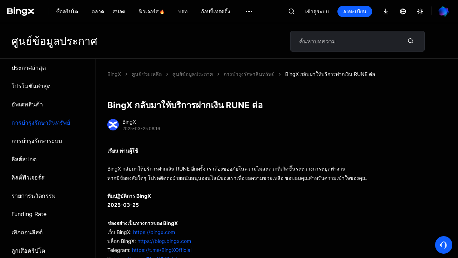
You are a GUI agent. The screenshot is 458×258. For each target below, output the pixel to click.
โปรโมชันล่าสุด (30, 86)
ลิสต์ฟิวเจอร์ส (28, 177)
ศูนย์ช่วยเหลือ (147, 74)
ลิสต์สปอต (23, 159)
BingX (114, 74)
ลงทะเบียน (354, 11)
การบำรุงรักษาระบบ (36, 140)
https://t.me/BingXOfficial (161, 250)
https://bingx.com (154, 232)
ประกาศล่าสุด (28, 67)
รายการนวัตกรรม (33, 195)
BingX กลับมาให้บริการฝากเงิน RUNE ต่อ (330, 74)
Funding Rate (29, 214)
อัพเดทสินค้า (27, 104)
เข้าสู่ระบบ (317, 11)
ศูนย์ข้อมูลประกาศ (192, 74)
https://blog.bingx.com (164, 241)
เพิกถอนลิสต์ (27, 232)
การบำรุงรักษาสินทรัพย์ (40, 122)
